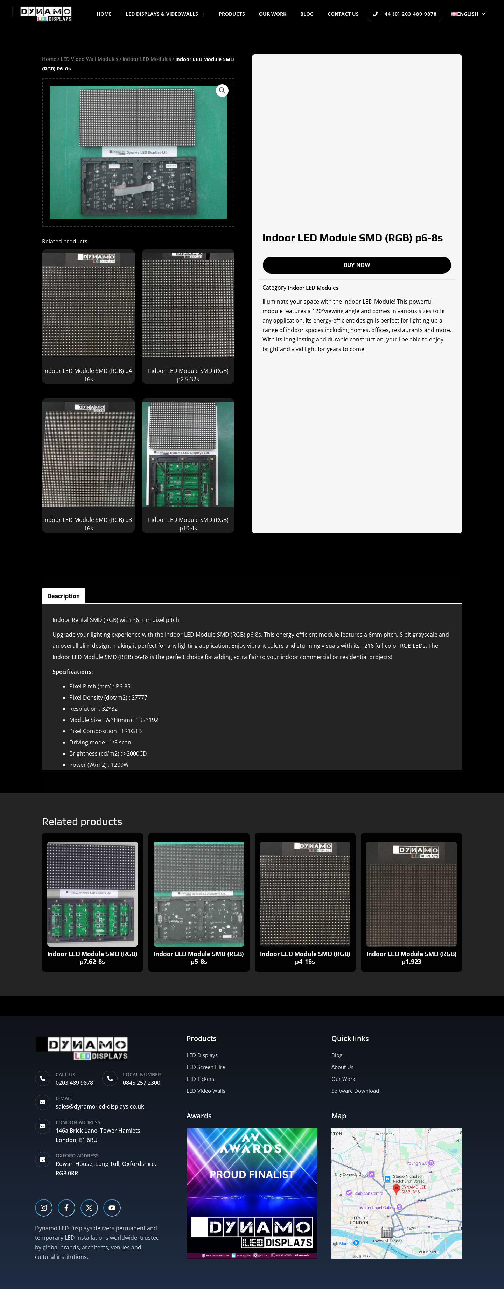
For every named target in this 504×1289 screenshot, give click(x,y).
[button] (223, 14)
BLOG (316, 13)
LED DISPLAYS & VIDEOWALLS (186, 13)
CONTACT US (348, 13)
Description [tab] (69, 597)
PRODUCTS (249, 13)
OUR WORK (286, 13)
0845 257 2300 (141, 1082)
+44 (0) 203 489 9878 (408, 13)
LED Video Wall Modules (91, 58)
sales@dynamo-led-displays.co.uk (100, 1106)
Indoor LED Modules (151, 58)
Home (130, 13)
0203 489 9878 (74, 1082)
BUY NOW (357, 264)
